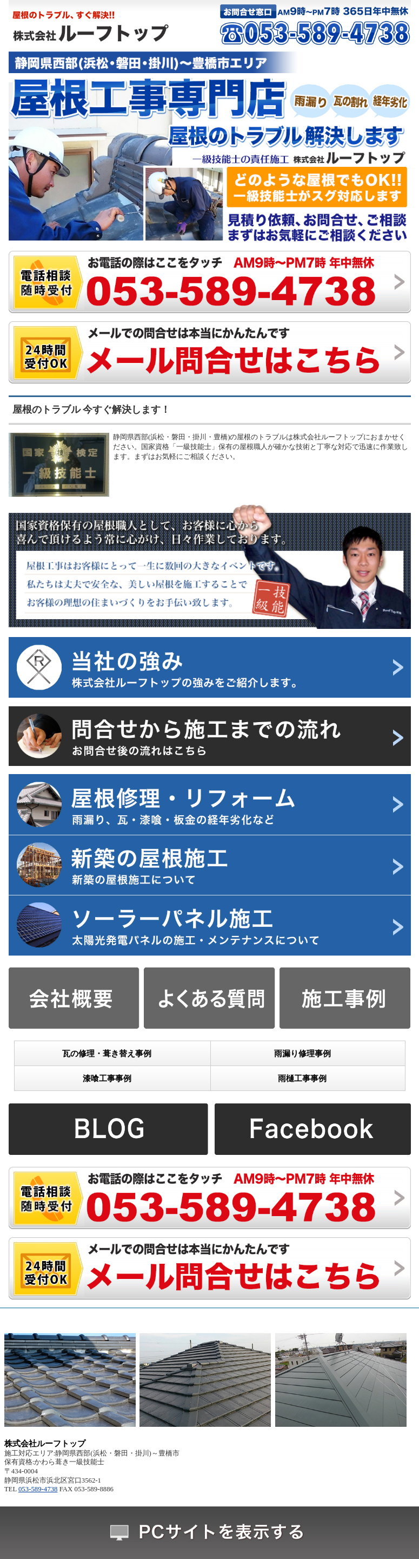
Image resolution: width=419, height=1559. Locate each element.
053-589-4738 (38, 1489)
